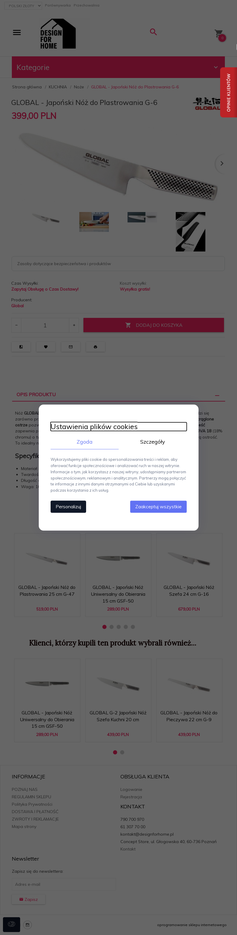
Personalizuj (68, 506)
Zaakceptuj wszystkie (158, 506)
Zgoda (85, 441)
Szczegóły (152, 441)
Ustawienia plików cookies (94, 426)
